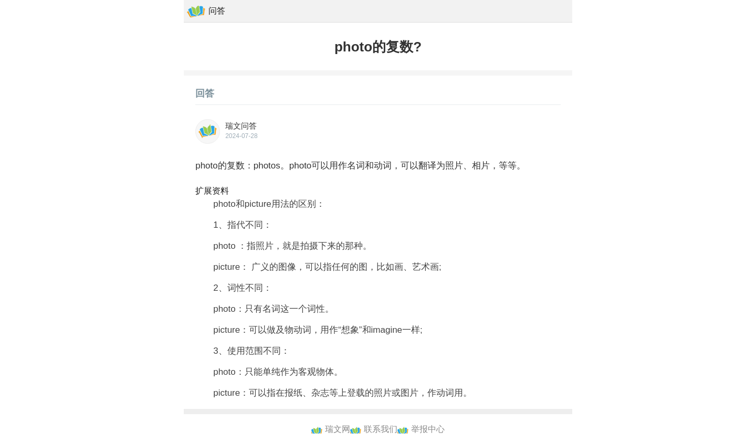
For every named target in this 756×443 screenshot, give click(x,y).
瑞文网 (337, 429)
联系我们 (380, 429)
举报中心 (428, 429)
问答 (216, 10)
